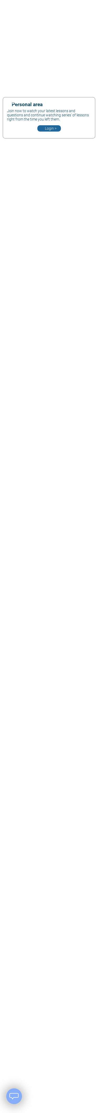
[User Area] (83, 104)
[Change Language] (58, 104)
